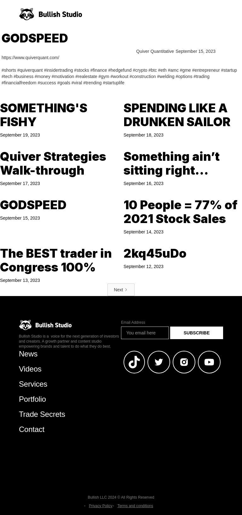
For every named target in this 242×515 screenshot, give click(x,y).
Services (33, 384)
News (28, 354)
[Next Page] (121, 289)
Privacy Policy (100, 506)
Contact (31, 429)
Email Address (133, 322)
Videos (30, 369)
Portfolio (32, 399)
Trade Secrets (42, 414)
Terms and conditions (135, 506)
